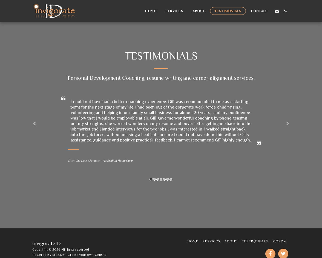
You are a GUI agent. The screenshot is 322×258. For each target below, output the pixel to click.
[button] (277, 11)
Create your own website (87, 255)
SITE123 (58, 255)
